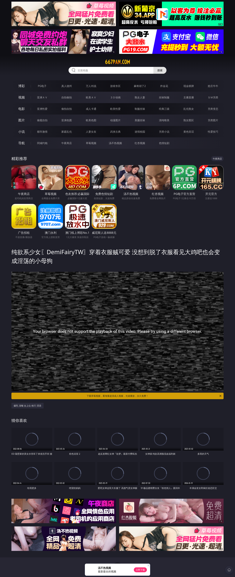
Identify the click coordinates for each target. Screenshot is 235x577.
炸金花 (164, 86)
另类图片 (213, 120)
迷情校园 (140, 131)
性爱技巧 (213, 131)
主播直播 (188, 97)
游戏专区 (115, 86)
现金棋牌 (188, 86)
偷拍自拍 (66, 109)
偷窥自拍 (42, 120)
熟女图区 (188, 120)
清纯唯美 (164, 120)
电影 (21, 109)
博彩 (21, 86)
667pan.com (117, 62)
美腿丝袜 (140, 120)
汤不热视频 (115, 143)
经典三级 (164, 109)
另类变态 (213, 109)
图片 (21, 120)
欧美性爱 (115, 109)
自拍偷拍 (66, 97)
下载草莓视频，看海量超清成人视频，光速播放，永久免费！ (154, 396)
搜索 (160, 70)
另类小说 (164, 131)
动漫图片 (115, 120)
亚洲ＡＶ (42, 97)
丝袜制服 (164, 97)
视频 (21, 97)
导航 (21, 143)
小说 (21, 131)
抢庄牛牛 (213, 86)
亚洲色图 (66, 120)
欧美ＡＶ (91, 97)
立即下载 (140, 569)
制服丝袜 (140, 109)
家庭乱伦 (66, 131)
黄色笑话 (188, 131)
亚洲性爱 (42, 109)
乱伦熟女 (188, 109)
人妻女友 (91, 131)
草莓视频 (91, 143)
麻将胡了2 (140, 86)
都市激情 (42, 131)
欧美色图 (91, 120)
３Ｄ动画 (115, 97)
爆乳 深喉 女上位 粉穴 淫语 (27, 405)
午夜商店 (66, 143)
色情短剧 (164, 143)
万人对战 (91, 86)
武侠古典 (115, 131)
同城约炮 (42, 143)
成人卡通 (91, 109)
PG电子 (42, 86)
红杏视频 (140, 143)
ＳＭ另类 (213, 97)
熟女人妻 (140, 97)
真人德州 (66, 86)
